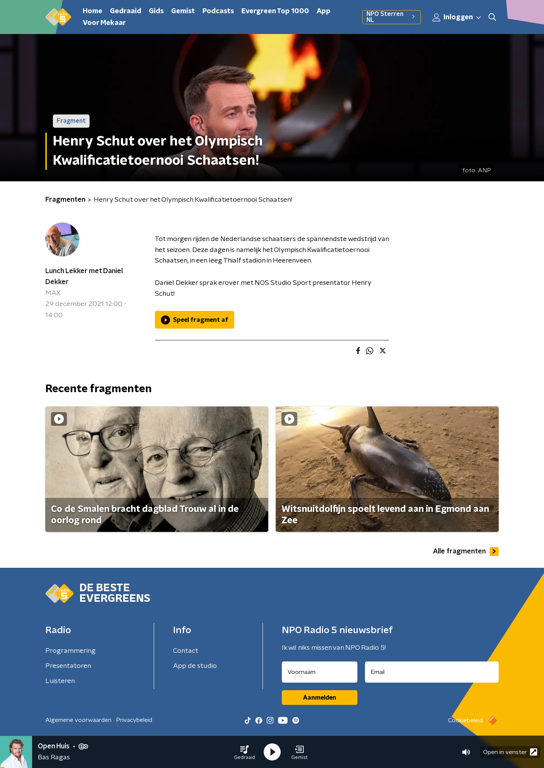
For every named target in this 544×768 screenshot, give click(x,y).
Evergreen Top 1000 (275, 11)
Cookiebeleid (465, 720)
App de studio (195, 666)
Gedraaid (125, 11)
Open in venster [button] (510, 752)
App (324, 11)
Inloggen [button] (457, 17)
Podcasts (218, 11)
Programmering (70, 650)
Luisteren (60, 681)
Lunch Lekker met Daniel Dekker (84, 277)
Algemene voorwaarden (78, 720)
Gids (156, 11)
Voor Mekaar (104, 23)
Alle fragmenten (466, 551)
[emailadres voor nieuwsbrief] (432, 672)
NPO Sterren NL (391, 17)
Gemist (183, 11)
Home (92, 11)
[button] (244, 752)
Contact (185, 650)
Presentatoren (68, 666)
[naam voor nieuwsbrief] (319, 672)
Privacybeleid (134, 720)
